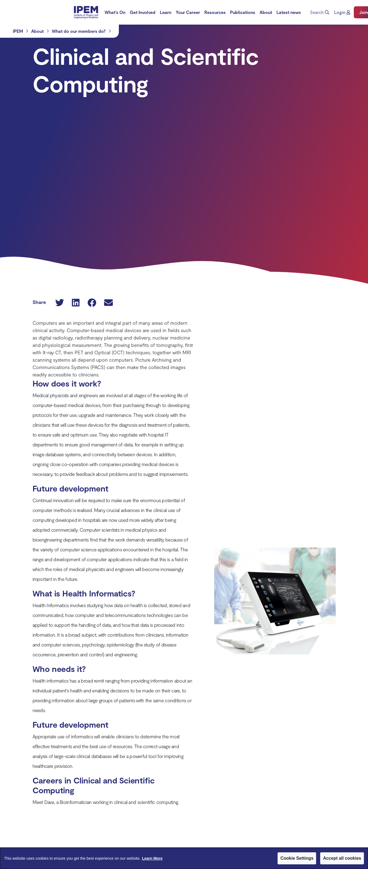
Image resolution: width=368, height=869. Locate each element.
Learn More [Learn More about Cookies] (152, 858)
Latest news (288, 12)
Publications (242, 12)
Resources (215, 12)
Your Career (188, 12)
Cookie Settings (296, 858)
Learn (165, 12)
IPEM (18, 31)
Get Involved (142, 12)
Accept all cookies (342, 858)
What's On (115, 12)
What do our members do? (79, 31)
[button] (342, 12)
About (266, 12)
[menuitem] (115, 12)
